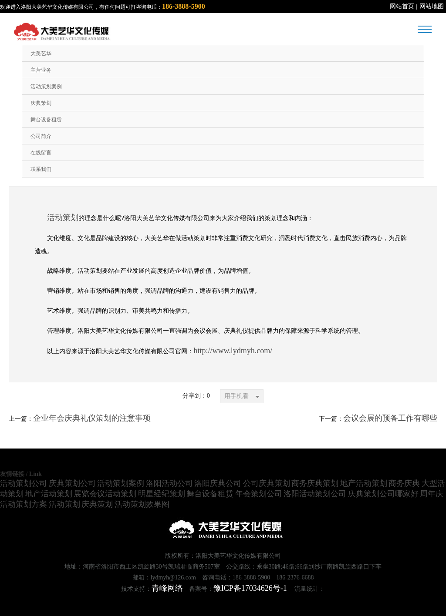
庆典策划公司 (72, 483)
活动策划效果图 (142, 504)
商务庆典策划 (314, 483)
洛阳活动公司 (169, 483)
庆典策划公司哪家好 (383, 493)
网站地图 (431, 6)
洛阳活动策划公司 (315, 493)
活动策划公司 (23, 483)
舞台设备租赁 (209, 493)
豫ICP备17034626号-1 (250, 588)
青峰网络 (167, 588)
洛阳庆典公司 (217, 483)
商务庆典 (404, 483)
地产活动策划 (363, 483)
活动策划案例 (120, 483)
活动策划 (62, 217)
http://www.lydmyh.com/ (232, 350)
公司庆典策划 (266, 483)
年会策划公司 (258, 493)
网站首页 (402, 6)
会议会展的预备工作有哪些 (390, 418)
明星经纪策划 (161, 493)
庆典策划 (97, 504)
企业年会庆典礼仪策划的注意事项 (92, 418)
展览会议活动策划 (105, 493)
